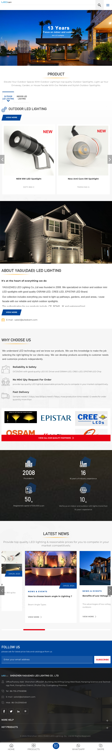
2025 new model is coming (20, 584)
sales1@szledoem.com (26, 319)
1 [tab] (12, 629)
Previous (2, 590)
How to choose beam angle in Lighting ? (82, 596)
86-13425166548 (19, 702)
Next (110, 590)
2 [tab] (34, 629)
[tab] (8, 97)
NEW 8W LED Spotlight (28, 178)
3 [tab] (56, 629)
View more (11, 117)
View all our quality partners (54, 438)
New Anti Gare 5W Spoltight (83, 178)
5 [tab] (100, 629)
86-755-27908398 (18, 691)
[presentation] (8, 97)
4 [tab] (78, 629)
